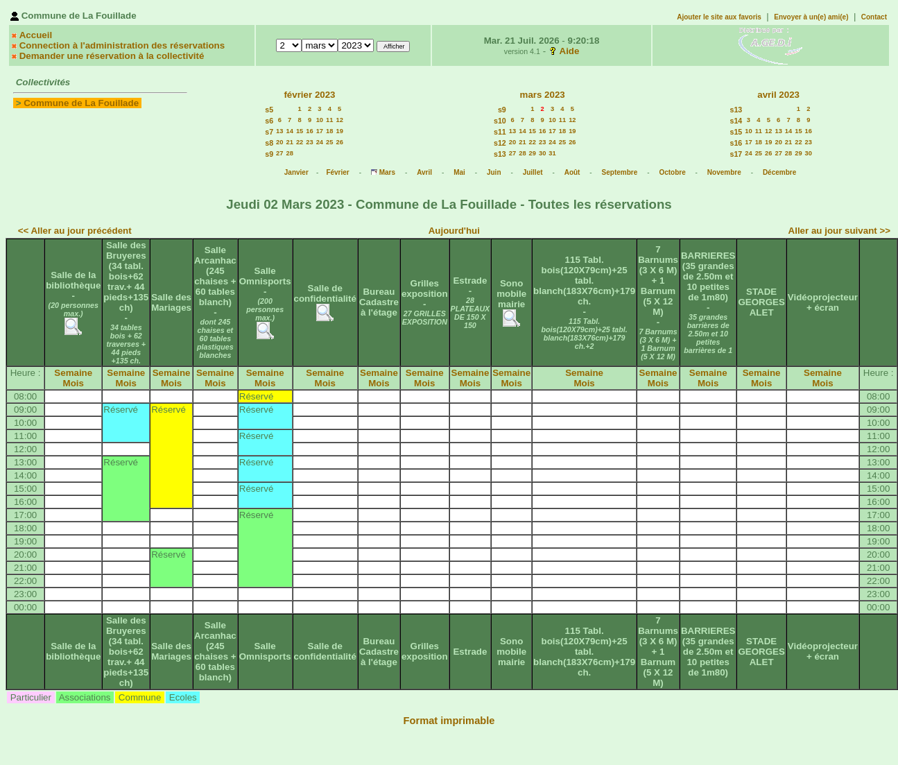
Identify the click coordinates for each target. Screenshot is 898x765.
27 (279, 153)
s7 (269, 132)
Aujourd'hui (454, 230)
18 (329, 131)
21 (289, 142)
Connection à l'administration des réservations (122, 45)
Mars (387, 172)
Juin (494, 172)
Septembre (620, 172)
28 (289, 153)
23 (309, 142)
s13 (500, 154)
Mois (73, 383)
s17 (735, 154)
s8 (269, 143)
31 (552, 153)
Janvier (296, 172)
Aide (570, 51)
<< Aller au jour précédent (75, 230)
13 (279, 131)
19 (339, 131)
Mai (459, 172)
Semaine (73, 373)
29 (532, 153)
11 (329, 120)
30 (542, 153)
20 (279, 142)
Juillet (533, 172)
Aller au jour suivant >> (839, 230)
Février (337, 172)
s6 (269, 121)
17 (319, 131)
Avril (424, 172)
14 (289, 131)
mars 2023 (542, 94)
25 (329, 142)
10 (319, 120)
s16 (735, 143)
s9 (269, 154)
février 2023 (309, 94)
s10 (500, 121)
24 (319, 142)
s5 (269, 109)
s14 (735, 121)
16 (309, 131)
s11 (500, 132)
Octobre (672, 172)
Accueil (35, 35)
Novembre (724, 172)
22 (299, 142)
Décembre (779, 172)
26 (339, 142)
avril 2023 (778, 94)
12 (339, 120)
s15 (735, 132)
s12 (500, 143)
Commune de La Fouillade (81, 103)
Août (572, 172)
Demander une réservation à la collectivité (112, 56)
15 (299, 131)
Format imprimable (449, 720)
